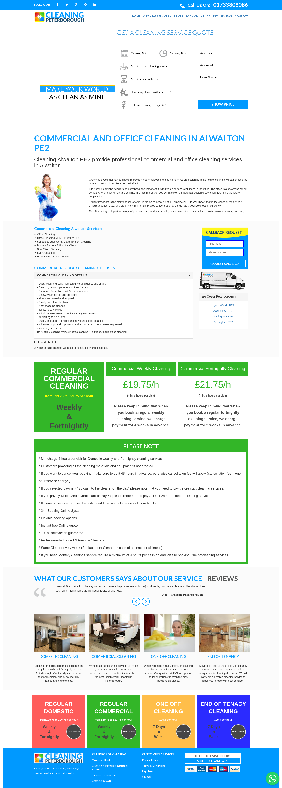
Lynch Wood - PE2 (223, 305)
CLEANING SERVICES (157, 16)
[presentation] (223, 91)
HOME (136, 16)
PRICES (178, 16)
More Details (74, 731)
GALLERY (212, 16)
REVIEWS (226, 16)
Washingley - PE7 (223, 310)
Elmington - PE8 (223, 316)
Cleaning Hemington (104, 774)
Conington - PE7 (223, 322)
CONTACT (241, 16)
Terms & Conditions (153, 765)
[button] (136, 601)
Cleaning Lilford (101, 760)
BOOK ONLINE (195, 16)
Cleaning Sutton (101, 780)
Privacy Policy (150, 760)
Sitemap (147, 776)
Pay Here (147, 771)
